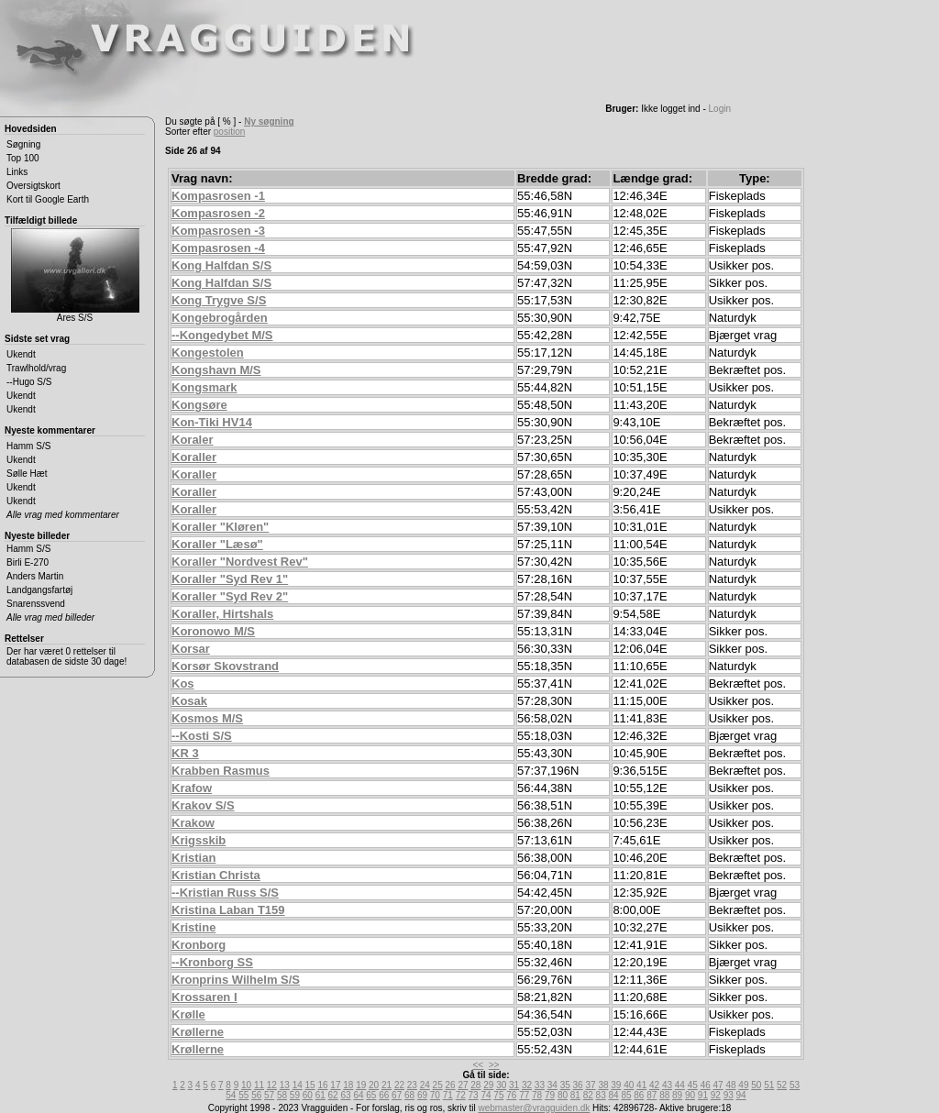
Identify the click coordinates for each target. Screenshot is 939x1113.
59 (295, 1095)
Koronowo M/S (213, 631)
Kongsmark (204, 387)
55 (243, 1095)
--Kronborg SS (212, 962)
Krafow (191, 788)
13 (285, 1085)
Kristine (193, 927)
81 (575, 1095)
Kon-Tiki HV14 (211, 422)
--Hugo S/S (28, 382)
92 (716, 1095)
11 (259, 1085)
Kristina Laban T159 (228, 910)
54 (231, 1095)
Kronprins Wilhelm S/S (235, 979)
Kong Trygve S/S (218, 300)
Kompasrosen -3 (218, 230)
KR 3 (185, 753)
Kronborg (198, 945)
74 (486, 1095)
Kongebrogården (219, 318)
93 (729, 1095)
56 (256, 1095)
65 (371, 1095)
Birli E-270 (27, 562)
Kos (182, 683)
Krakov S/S (203, 805)
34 (552, 1085)
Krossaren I (204, 997)
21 (386, 1085)
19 (361, 1085)
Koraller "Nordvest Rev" (239, 561)
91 (703, 1095)
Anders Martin (34, 576)
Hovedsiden (31, 129)
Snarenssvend (35, 604)
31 (514, 1085)
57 (269, 1095)
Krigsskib (198, 840)
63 (345, 1095)
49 (743, 1085)
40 (629, 1085)
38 (603, 1085)
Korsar (190, 649)
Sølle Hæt (26, 473)
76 (511, 1095)
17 (335, 1085)
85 (626, 1095)
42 (654, 1085)
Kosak (189, 701)
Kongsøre (199, 405)
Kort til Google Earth (47, 199)
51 (769, 1085)
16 (322, 1085)
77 (524, 1095)
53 (795, 1085)
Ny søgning (268, 121)
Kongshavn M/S (216, 370)
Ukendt (21, 354)
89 (677, 1095)
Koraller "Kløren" (220, 527)
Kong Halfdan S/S (221, 265)
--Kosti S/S (201, 736)
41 (641, 1085)
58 (282, 1095)
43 (667, 1085)
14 (298, 1085)
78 (537, 1095)
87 (651, 1095)
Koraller (193, 457)
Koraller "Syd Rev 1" (229, 579)
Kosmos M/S (207, 718)
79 (550, 1095)
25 (438, 1085)
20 (374, 1085)
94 (741, 1095)
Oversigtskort (33, 186)
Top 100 (22, 158)
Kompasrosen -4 (218, 248)
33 (540, 1085)
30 (501, 1085)
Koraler (192, 439)
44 (680, 1085)
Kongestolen (207, 352)
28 (475, 1085)
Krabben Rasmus (220, 770)
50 (756, 1085)
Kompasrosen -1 (218, 196)
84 (614, 1095)
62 (333, 1095)
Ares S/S (75, 275)
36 (578, 1085)
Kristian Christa (215, 875)
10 (246, 1085)
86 (639, 1095)
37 (590, 1085)
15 (310, 1085)
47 (718, 1085)
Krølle (188, 1014)
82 (588, 1095)
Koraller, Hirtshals (222, 614)
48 (730, 1085)
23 (412, 1085)
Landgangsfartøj (39, 590)
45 (693, 1085)
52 (782, 1085)
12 (272, 1085)
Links (17, 172)
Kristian (193, 858)
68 (409, 1095)
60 (308, 1095)
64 (358, 1095)
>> (494, 1065)
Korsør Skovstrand (225, 666)
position (229, 132)
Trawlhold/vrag (36, 368)
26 (451, 1085)
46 (706, 1085)
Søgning (23, 144)
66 (384, 1095)
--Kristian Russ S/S (225, 892)
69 (422, 1095)
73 (474, 1095)
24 (425, 1085)
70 (435, 1095)
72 (461, 1095)
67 (397, 1095)
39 (616, 1085)
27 (463, 1085)
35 (565, 1085)
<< (478, 1065)
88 (664, 1095)
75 (498, 1095)
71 (448, 1095)
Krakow (193, 823)
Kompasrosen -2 (218, 213)
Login (720, 109)
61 (320, 1095)
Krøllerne (197, 1032)
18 (348, 1085)
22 (399, 1085)
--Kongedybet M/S (222, 335)
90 (690, 1095)
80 (563, 1095)
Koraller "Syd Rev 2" (229, 596)
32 (527, 1085)
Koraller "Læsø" (217, 544)
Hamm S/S (28, 446)
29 (488, 1085)
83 (601, 1095)
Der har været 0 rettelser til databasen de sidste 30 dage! (66, 656)
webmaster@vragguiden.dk (534, 1108)
